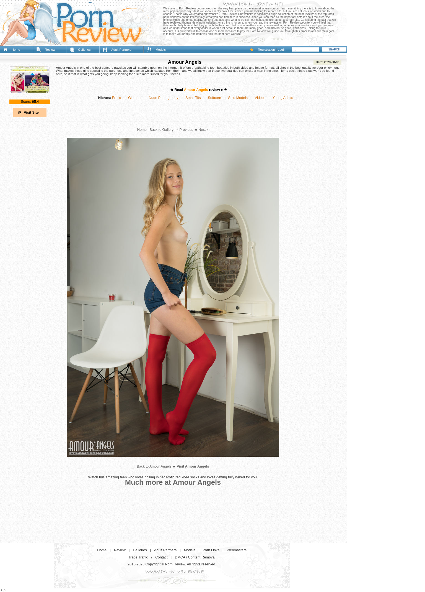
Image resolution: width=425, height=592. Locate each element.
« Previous (185, 129)
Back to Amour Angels (154, 466)
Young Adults (283, 98)
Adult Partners (121, 49)
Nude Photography (163, 98)
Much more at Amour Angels (173, 482)
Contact (161, 557)
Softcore (214, 98)
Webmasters (237, 550)
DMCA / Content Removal (195, 557)
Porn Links (211, 550)
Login (282, 49)
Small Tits (193, 98)
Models (161, 49)
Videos (260, 98)
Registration (266, 49)
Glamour (135, 98)
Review (50, 49)
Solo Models (238, 98)
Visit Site (31, 112)
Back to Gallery (161, 129)
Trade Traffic (138, 557)
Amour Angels (185, 62)
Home (16, 49)
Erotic (116, 98)
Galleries (84, 49)
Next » (203, 129)
